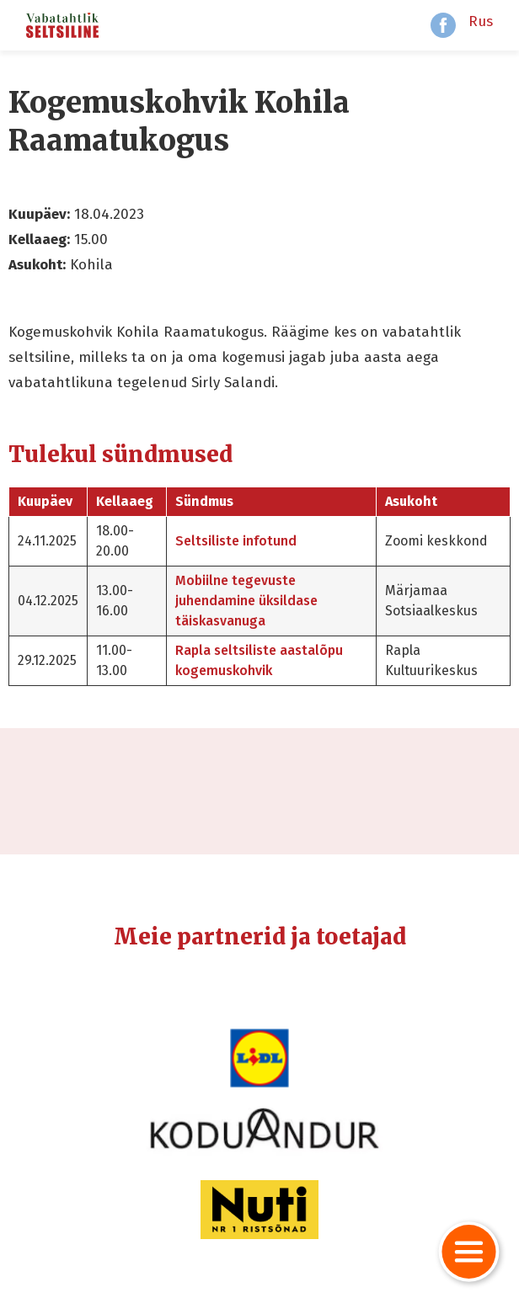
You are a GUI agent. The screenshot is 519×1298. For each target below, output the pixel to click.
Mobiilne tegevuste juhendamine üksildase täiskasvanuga (246, 600)
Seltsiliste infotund (236, 541)
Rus (480, 21)
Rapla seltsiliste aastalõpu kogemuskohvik (259, 660)
